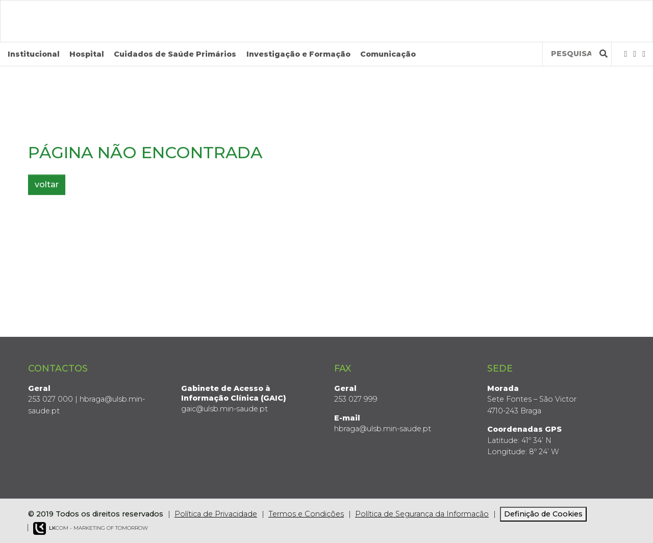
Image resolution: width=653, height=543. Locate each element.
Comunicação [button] (388, 54)
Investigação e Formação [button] (298, 54)
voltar (47, 184)
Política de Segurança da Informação (422, 514)
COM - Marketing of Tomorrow (90, 528)
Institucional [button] (34, 54)
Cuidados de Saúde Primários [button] (175, 54)
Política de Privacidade (215, 514)
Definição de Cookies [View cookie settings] (543, 514)
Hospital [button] (86, 54)
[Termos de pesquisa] (571, 53)
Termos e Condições (306, 514)
